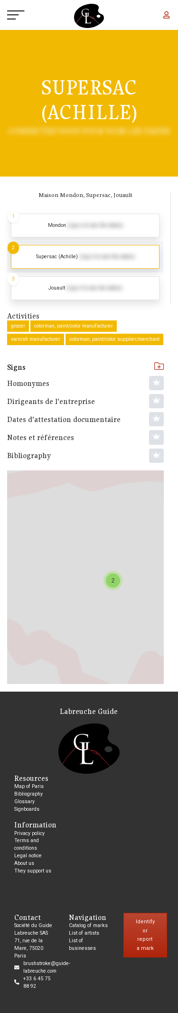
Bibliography (28, 794)
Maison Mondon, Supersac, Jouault (85, 194)
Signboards (26, 809)
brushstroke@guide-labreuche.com (46, 967)
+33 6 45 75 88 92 (36, 982)
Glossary (24, 801)
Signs (85, 367)
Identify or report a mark (145, 935)
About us (24, 863)
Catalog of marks (88, 925)
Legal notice (28, 856)
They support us (32, 871)
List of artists (84, 933)
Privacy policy (29, 833)
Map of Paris (29, 786)
